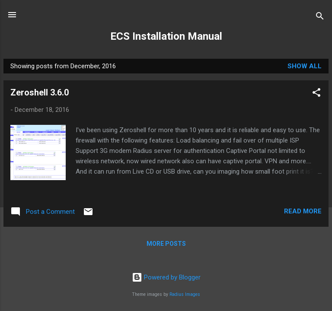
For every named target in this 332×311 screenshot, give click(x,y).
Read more (303, 211)
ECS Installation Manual (166, 36)
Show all (304, 66)
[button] (316, 94)
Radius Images (184, 294)
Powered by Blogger (166, 277)
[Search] (320, 17)
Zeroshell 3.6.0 (39, 92)
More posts (166, 243)
